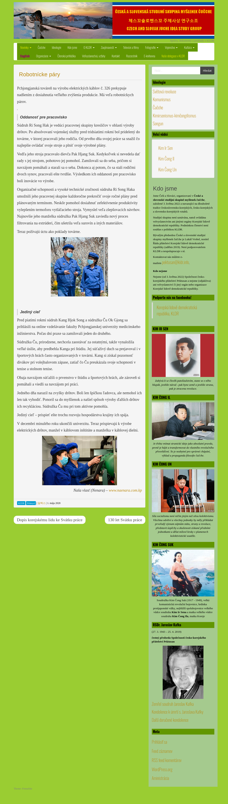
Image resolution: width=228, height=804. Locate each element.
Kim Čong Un (167, 169)
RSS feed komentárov (167, 760)
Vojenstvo (171, 47)
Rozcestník (131, 55)
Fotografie (151, 47)
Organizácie (43, 55)
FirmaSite (27, 788)
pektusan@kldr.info (175, 262)
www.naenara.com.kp (125, 490)
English (25, 55)
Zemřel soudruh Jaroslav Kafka (173, 704)
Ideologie (56, 47)
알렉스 (41, 503)
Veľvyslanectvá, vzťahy (93, 55)
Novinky (25, 47)
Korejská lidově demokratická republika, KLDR (177, 310)
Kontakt (116, 55)
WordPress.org (162, 769)
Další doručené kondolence (170, 720)
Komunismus (162, 99)
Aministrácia (160, 778)
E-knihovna (149, 55)
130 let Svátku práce (125, 520)
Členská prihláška (66, 55)
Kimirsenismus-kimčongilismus (174, 115)
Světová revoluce (164, 91)
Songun (158, 123)
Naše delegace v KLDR (173, 55)
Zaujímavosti (109, 47)
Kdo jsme (72, 47)
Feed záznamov (162, 751)
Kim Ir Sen (165, 148)
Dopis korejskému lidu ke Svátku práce (49, 520)
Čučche (41, 47)
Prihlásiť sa (159, 742)
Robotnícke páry (39, 74)
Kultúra (189, 47)
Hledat (207, 70)
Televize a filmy (131, 47)
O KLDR (88, 47)
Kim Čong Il (166, 158)
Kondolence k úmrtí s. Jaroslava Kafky (177, 712)
